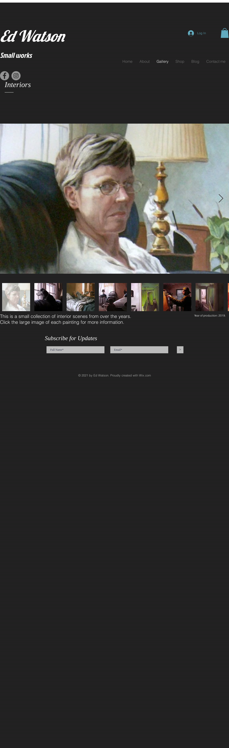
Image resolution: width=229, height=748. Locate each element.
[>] (180, 349)
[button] (225, 33)
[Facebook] (4, 75)
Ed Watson (32, 36)
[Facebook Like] (57, 78)
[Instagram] (16, 75)
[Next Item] (221, 198)
